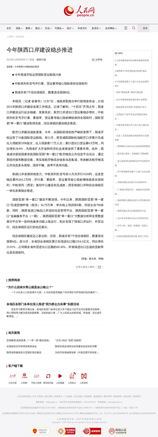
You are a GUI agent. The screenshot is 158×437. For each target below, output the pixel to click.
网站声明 (108, 396)
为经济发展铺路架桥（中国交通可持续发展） (78, 352)
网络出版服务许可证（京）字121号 (95, 413)
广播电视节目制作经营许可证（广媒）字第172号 (116, 408)
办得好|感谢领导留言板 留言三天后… (133, 236)
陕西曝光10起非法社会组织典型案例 (134, 146)
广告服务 (68, 396)
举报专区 (82, 28)
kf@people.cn (51, 402)
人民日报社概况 (24, 396)
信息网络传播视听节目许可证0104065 (19, 413)
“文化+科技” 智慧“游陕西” (68, 340)
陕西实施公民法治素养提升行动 (132, 211)
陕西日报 (41, 59)
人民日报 (12, 377)
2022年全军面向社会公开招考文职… (134, 218)
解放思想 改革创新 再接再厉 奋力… (132, 107)
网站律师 (117, 396)
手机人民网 (36, 377)
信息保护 (127, 396)
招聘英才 (58, 396)
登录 (145, 28)
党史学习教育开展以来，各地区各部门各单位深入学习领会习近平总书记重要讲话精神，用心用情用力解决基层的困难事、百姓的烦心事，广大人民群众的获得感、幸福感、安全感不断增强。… (54, 313)
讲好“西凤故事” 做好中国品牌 (129, 92)
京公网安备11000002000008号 (142, 413)
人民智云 (72, 377)
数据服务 (98, 396)
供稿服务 (88, 396)
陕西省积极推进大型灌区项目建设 (24, 352)
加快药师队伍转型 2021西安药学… (133, 182)
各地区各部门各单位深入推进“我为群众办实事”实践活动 (43, 304)
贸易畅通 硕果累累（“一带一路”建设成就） (29, 340)
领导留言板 (48, 377)
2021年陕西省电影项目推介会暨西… (132, 100)
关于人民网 (38, 396)
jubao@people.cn (115, 402)
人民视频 (60, 377)
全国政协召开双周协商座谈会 (22, 346)
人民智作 (84, 377)
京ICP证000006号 (120, 413)
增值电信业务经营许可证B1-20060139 (75, 408)
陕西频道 (20, 37)
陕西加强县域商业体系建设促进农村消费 (76, 346)
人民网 (10, 37)
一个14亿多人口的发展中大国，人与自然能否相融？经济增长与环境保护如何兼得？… (55, 292)
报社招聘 (49, 396)
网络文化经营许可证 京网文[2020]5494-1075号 (57, 413)
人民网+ (24, 377)
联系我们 (137, 396)
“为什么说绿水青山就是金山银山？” (30, 287)
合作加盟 (78, 396)
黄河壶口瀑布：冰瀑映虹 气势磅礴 (132, 154)
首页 (9, 28)
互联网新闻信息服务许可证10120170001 (38, 408)
